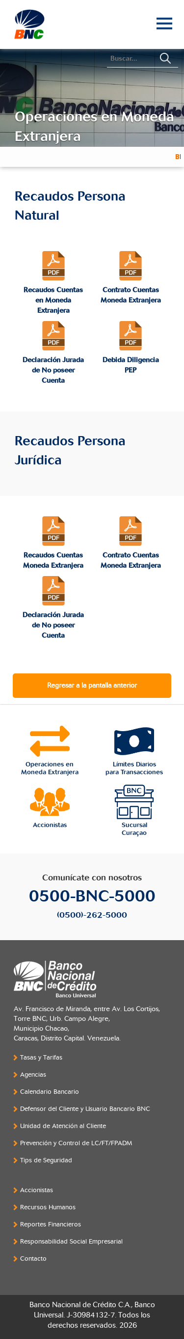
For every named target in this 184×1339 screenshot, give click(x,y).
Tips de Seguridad (46, 1160)
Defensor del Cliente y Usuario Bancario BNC (85, 1109)
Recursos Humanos (48, 1207)
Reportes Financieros (50, 1224)
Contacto (33, 1259)
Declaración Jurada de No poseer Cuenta (53, 370)
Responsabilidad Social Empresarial (71, 1242)
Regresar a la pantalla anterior (92, 685)
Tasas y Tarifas (41, 1058)
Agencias (33, 1075)
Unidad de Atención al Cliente (63, 1126)
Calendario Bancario (49, 1092)
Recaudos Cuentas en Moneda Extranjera (53, 300)
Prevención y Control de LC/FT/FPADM (76, 1143)
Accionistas (36, 1190)
